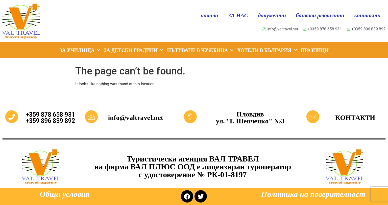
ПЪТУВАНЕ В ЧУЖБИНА (200, 50)
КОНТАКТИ (355, 117)
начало (209, 15)
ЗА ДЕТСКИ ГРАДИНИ (133, 50)
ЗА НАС (238, 15)
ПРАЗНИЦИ (315, 50)
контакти (367, 15)
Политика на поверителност (313, 194)
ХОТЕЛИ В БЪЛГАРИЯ (267, 50)
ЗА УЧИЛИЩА (79, 50)
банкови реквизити (320, 15)
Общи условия (65, 194)
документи (272, 15)
